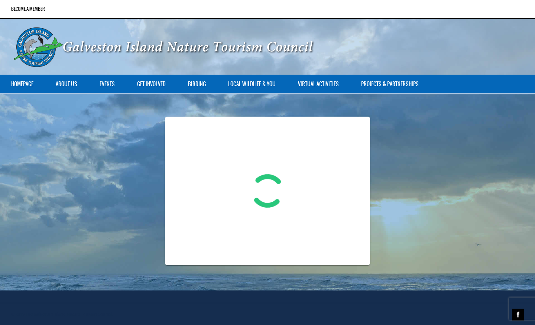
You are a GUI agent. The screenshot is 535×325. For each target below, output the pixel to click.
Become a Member (28, 9)
